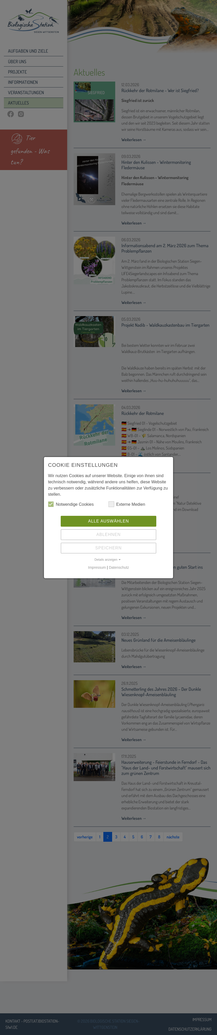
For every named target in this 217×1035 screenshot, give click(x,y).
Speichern (108, 548)
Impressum (97, 567)
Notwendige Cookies (71, 504)
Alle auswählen (108, 521)
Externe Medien (127, 504)
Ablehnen (108, 534)
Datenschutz (119, 567)
